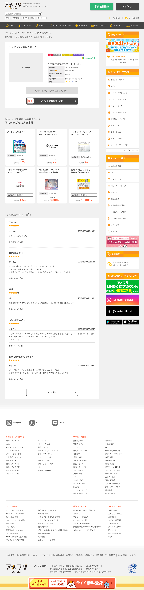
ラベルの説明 (88, 58)
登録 (32, 18)
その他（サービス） (112, 493)
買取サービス (116, 231)
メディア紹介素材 (115, 520)
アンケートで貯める (80, 517)
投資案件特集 (43, 527)
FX (112, 173)
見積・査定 (77, 457)
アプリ (25, 18)
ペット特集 (10, 527)
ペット (40, 467)
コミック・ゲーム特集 (46, 540)
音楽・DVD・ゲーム (45, 454)
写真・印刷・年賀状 (112, 484)
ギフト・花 (42, 441)
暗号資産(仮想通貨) (118, 205)
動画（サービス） (80, 467)
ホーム (11, 26)
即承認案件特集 (44, 533)
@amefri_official (122, 311)
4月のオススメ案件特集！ (16, 514)
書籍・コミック (117, 139)
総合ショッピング (117, 80)
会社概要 (10, 555)
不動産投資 (115, 199)
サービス (42, 26)
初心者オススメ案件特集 (15, 540)
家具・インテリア (13, 467)
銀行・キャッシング (118, 186)
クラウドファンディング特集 (49, 517)
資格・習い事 (110, 460)
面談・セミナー (79, 464)
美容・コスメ (116, 126)
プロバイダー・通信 (118, 218)
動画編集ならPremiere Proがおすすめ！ (88, 527)
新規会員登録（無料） (116, 533)
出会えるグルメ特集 (45, 524)
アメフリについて (115, 527)
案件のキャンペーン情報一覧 (84, 510)
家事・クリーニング (112, 487)
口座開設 (76, 487)
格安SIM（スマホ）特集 (47, 510)
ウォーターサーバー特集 (15, 520)
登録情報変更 (110, 555)
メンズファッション (118, 99)
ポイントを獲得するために (52, 101)
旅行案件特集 (43, 514)
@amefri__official (123, 299)
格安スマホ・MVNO (118, 212)
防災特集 (41, 537)
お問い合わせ (113, 510)
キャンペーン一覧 (80, 520)
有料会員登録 (78, 444)
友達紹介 (134, 26)
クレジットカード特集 (14, 510)
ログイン (127, 6)
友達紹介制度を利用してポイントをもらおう (122, 264)
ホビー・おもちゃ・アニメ (48, 451)
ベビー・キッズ (117, 106)
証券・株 (114, 192)
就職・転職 (109, 464)
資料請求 (76, 454)
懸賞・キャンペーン (80, 451)
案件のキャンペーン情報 (62, 26)
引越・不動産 (110, 480)
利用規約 (69, 555)
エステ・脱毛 (110, 477)
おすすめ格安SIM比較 (81, 524)
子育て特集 (10, 524)
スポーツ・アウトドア (119, 145)
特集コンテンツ (100, 26)
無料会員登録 (116, 166)
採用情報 (99, 555)
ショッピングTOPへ (129, 150)
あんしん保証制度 (115, 514)
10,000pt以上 (78, 55)
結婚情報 (108, 490)
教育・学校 (109, 457)
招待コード (112, 530)
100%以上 (16, 18)
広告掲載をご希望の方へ (84, 555)
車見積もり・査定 (80, 460)
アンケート (42, 18)
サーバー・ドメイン (112, 474)
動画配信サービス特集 (14, 530)
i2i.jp (110, 537)
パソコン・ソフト (13, 474)
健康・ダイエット (117, 132)
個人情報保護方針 (23, 555)
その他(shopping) (44, 470)
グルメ (75, 477)
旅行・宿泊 (115, 225)
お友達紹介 (112, 517)
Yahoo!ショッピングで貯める (84, 530)
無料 (7, 18)
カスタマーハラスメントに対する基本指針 (48, 555)
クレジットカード (117, 179)
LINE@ (61, 423)
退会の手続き (123, 555)
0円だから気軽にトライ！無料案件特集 (53, 530)
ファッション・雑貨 (45, 464)
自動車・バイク (44, 460)
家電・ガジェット (13, 470)
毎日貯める (83, 26)
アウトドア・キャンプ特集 (48, 520)
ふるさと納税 (78, 480)
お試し (113, 86)
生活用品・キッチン (118, 119)
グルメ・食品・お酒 (118, 112)
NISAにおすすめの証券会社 (16, 537)
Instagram (17, 423)
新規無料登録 (102, 6)
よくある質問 (133, 18)
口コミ (72, 82)
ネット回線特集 (12, 533)
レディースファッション (120, 93)
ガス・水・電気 (79, 484)
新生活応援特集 (12, 517)
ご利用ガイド (118, 18)
